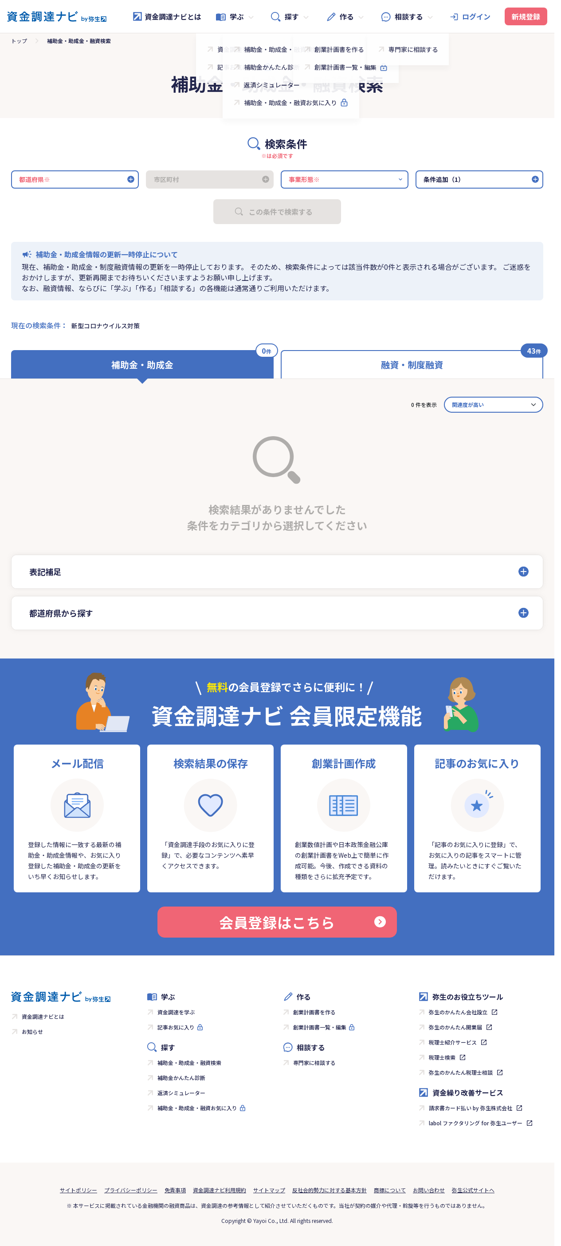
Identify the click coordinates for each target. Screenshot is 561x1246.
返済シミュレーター (181, 1092)
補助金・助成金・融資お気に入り (197, 1108)
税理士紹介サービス (453, 1042)
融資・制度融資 (412, 364)
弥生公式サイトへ (473, 1190)
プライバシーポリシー (130, 1190)
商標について (390, 1190)
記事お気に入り (176, 1027)
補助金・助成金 (142, 364)
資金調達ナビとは (166, 16)
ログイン (476, 16)
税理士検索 (442, 1057)
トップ (19, 40)
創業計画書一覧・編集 (319, 1027)
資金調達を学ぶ (176, 1012)
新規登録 (526, 16)
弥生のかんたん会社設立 (458, 1012)
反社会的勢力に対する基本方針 (329, 1190)
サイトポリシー (78, 1190)
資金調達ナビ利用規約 (219, 1190)
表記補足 (45, 571)
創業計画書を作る (314, 1012)
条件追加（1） (444, 179)
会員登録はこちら (302, 922)
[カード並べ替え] (493, 405)
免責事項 (175, 1190)
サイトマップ (269, 1190)
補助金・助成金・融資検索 (189, 1062)
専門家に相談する (314, 1062)
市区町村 (166, 179)
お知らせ (32, 1031)
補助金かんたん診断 (181, 1077)
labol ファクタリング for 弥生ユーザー (475, 1123)
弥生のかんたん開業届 (455, 1027)
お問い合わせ (429, 1190)
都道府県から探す (61, 613)
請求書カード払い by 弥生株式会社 (470, 1108)
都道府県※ (34, 179)
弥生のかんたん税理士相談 (461, 1072)
